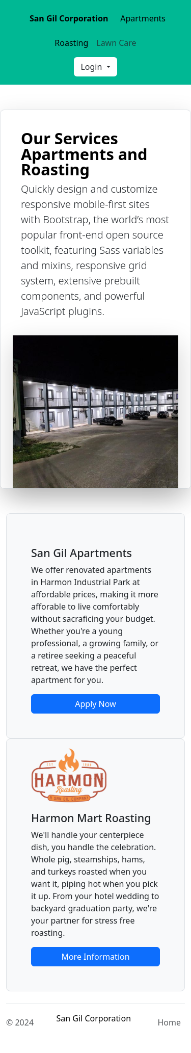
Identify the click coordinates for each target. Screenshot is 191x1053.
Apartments (143, 18)
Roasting (71, 42)
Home (169, 1022)
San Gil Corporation (69, 18)
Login (92, 66)
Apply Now (95, 703)
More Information (95, 956)
